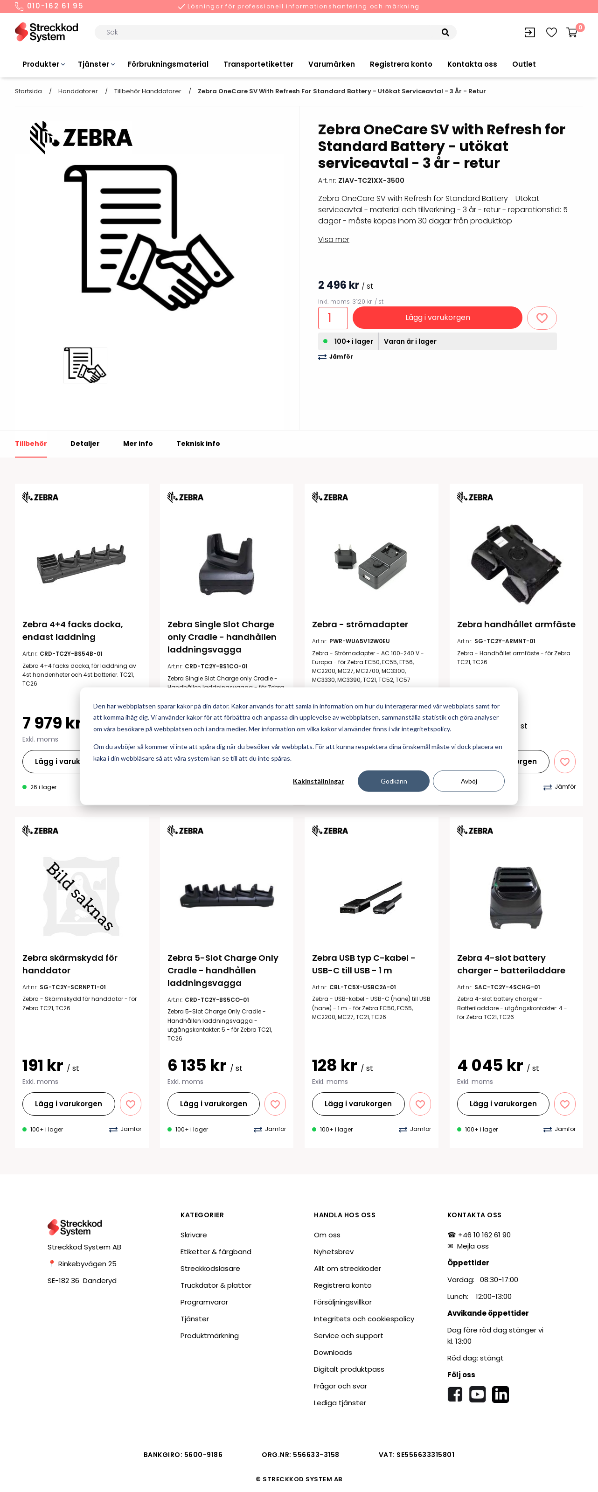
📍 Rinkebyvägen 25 (82, 1264)
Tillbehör (31, 443)
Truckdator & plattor (216, 1285)
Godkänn (394, 781)
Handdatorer (78, 91)
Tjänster (93, 64)
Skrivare (194, 1235)
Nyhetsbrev (334, 1251)
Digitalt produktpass (349, 1369)
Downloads (333, 1352)
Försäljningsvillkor (343, 1302)
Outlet (524, 64)
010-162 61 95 (49, 6)
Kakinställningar (318, 781)
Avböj (469, 781)
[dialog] (299, 746)
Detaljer (85, 443)
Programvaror (204, 1302)
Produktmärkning (210, 1335)
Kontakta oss (472, 64)
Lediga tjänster (340, 1403)
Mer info (138, 443)
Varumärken (331, 64)
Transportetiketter (258, 64)
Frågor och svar (340, 1386)
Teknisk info (198, 443)
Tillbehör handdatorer (147, 91)
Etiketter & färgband (216, 1251)
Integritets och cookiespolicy (364, 1319)
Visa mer (333, 239)
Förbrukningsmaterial (168, 64)
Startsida (28, 91)
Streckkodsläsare (210, 1268)
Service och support (348, 1335)
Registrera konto (401, 64)
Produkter (40, 64)
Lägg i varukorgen (437, 317)
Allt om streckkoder (347, 1268)
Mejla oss (473, 1246)
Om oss (327, 1235)
